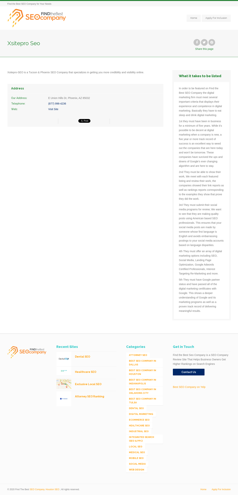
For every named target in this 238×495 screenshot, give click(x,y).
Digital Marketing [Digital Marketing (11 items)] (141, 414)
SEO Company (37, 489)
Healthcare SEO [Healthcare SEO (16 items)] (139, 425)
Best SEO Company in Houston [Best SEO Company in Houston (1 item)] (142, 372)
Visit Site (53, 109)
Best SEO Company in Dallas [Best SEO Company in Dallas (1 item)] (142, 363)
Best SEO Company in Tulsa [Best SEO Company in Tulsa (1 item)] (142, 401)
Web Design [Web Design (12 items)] (136, 469)
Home (193, 18)
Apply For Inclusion (216, 18)
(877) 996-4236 (57, 103)
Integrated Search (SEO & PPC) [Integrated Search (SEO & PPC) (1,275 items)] (141, 439)
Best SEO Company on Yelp (189, 386)
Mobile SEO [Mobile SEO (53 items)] (136, 458)
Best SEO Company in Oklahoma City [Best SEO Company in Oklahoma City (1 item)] (142, 391)
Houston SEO (52, 489)
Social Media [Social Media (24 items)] (137, 464)
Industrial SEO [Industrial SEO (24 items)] (139, 431)
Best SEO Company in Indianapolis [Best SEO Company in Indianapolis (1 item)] (142, 382)
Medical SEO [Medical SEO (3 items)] (137, 452)
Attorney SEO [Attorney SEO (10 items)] (138, 355)
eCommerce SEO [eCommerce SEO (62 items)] (139, 420)
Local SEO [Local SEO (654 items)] (135, 446)
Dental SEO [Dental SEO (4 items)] (136, 408)
